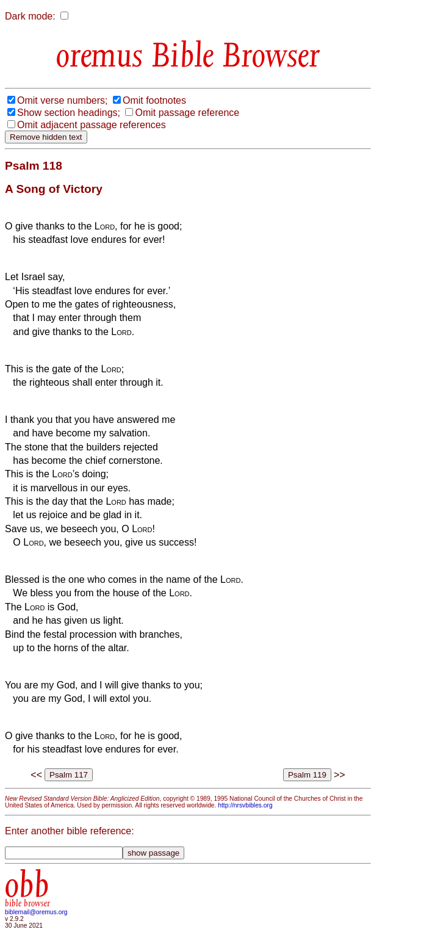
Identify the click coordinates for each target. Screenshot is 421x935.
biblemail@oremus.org (36, 912)
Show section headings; (68, 112)
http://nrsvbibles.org (245, 805)
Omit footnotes (154, 100)
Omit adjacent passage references (91, 125)
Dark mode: (30, 16)
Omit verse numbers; (62, 100)
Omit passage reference (187, 112)
